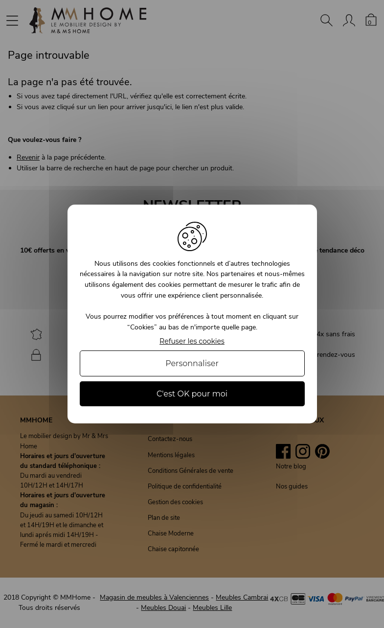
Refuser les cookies (192, 341)
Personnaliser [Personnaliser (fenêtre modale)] (192, 363)
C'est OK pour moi (192, 393)
